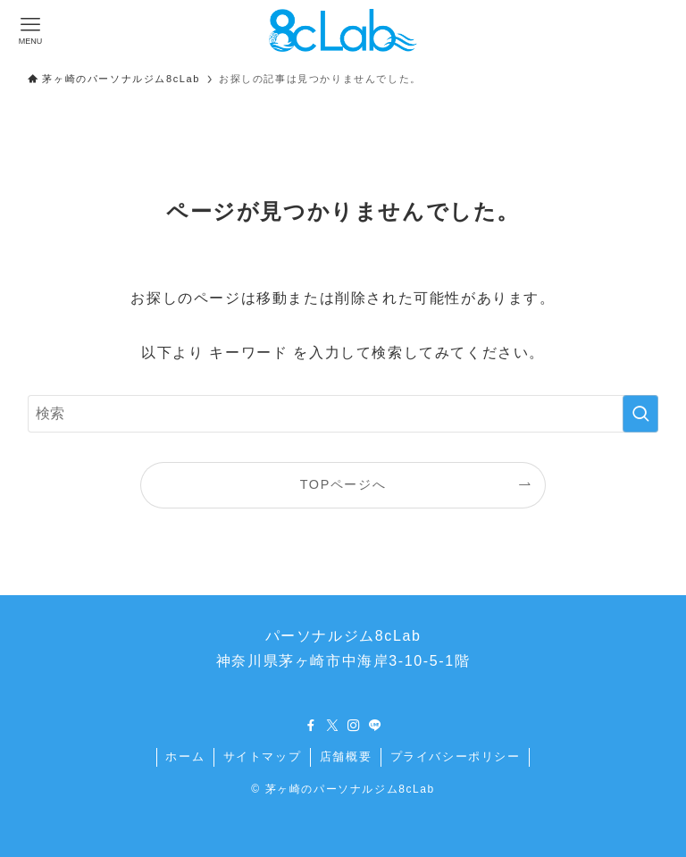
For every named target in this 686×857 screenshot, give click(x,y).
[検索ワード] (343, 414)
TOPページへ (343, 484)
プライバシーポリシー (455, 756)
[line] (375, 726)
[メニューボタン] (30, 30)
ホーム (185, 756)
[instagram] (354, 726)
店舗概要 (346, 756)
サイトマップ (262, 756)
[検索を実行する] (640, 414)
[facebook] (311, 726)
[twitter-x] (332, 726)
